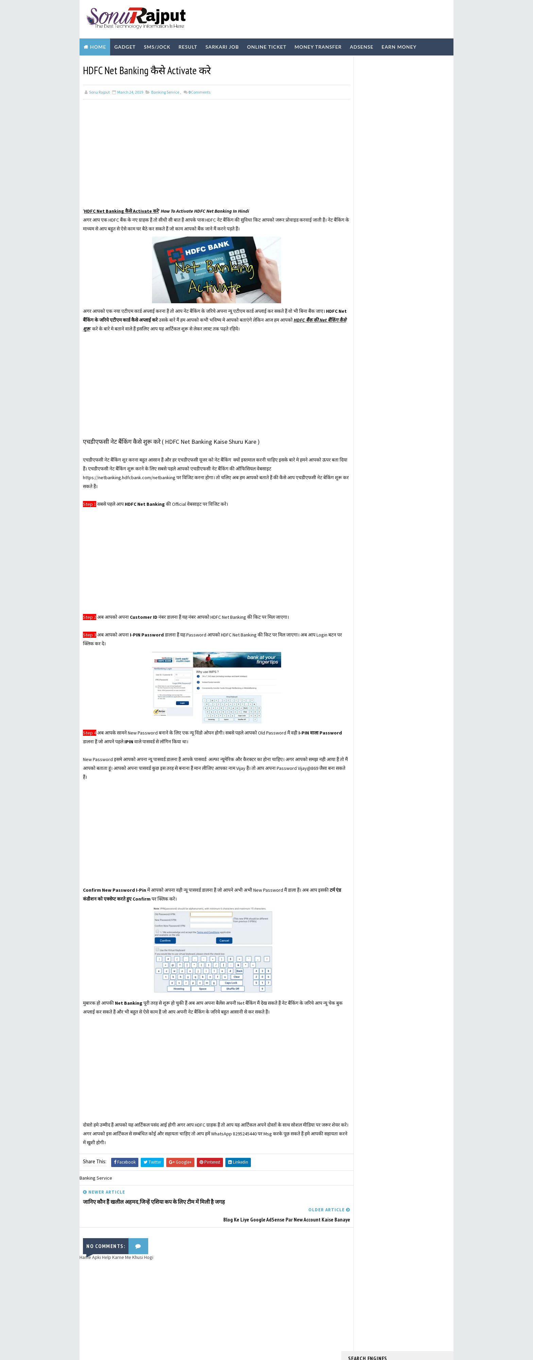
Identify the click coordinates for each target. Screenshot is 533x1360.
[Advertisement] (210, 157)
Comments (199, 89)
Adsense (361, 45)
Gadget (125, 45)
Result (187, 45)
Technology (140, 62)
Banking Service (165, 89)
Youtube (179, 62)
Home (98, 45)
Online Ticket (267, 45)
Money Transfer (318, 45)
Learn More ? (361, 180)
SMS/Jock (157, 45)
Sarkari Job (222, 45)
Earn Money (399, 45)
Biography (99, 62)
